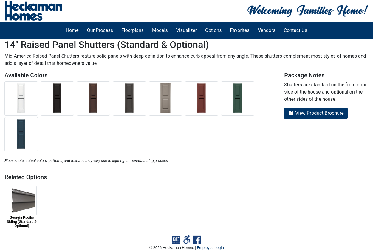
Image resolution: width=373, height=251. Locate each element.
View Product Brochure (316, 113)
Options (213, 30)
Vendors (267, 30)
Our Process (100, 30)
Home (72, 30)
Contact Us (295, 30)
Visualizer (186, 30)
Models (160, 30)
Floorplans (132, 30)
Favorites (239, 30)
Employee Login (210, 247)
